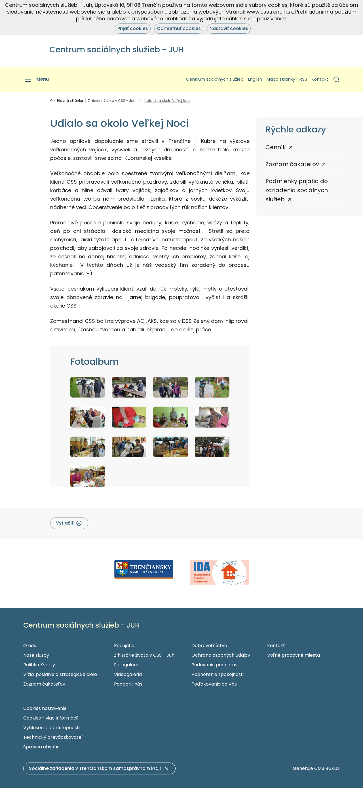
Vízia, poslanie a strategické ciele (60, 674)
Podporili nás (128, 684)
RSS (303, 79)
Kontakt (320, 79)
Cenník (275, 147)
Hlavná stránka (70, 100)
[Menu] (36, 79)
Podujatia (124, 645)
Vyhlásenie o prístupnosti (51, 727)
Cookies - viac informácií (51, 718)
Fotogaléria (127, 665)
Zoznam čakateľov (292, 164)
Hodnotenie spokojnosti (217, 674)
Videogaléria (128, 674)
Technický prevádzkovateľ (53, 737)
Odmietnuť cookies (179, 28)
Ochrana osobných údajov (220, 655)
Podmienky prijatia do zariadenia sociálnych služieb (296, 190)
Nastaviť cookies (229, 28)
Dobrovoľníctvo (209, 645)
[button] (336, 79)
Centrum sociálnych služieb (215, 79)
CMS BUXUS (327, 768)
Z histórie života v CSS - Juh (112, 100)
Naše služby (36, 655)
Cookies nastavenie (45, 708)
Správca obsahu (41, 747)
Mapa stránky (281, 79)
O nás (29, 645)
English (255, 79)
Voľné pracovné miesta (293, 655)
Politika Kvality (39, 665)
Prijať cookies (132, 28)
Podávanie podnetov (214, 665)
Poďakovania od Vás (214, 684)
